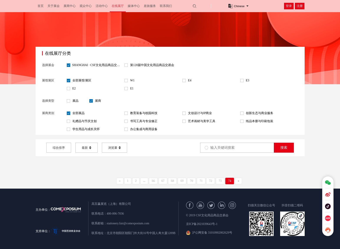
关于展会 (53, 6)
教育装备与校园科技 (140, 113)
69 (181, 181)
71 (201, 181)
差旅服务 (150, 6)
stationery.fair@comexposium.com (128, 223)
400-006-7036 (115, 213)
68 (172, 181)
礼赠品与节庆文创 (82, 121)
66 (153, 181)
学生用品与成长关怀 (83, 129)
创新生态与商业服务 (256, 113)
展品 (72, 101)
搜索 (283, 147)
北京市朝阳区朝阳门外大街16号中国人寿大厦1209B (141, 233)
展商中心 (70, 6)
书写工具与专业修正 (140, 121)
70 (191, 181)
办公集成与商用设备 (140, 129)
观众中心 (86, 6)
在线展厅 (118, 6)
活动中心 (102, 6)
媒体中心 (134, 6)
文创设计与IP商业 (197, 113)
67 (162, 181)
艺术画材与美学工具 (198, 121)
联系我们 (166, 6)
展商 (95, 101)
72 (210, 181)
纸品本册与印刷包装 (256, 121)
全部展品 (76, 113)
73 (220, 181)
